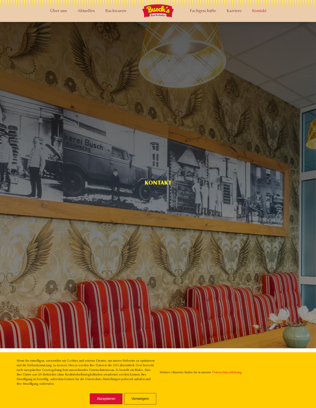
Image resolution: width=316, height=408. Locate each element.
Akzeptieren (106, 399)
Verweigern (140, 399)
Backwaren (115, 11)
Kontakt (259, 11)
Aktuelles (86, 11)
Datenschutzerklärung (227, 372)
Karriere (234, 11)
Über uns (58, 11)
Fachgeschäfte (203, 11)
